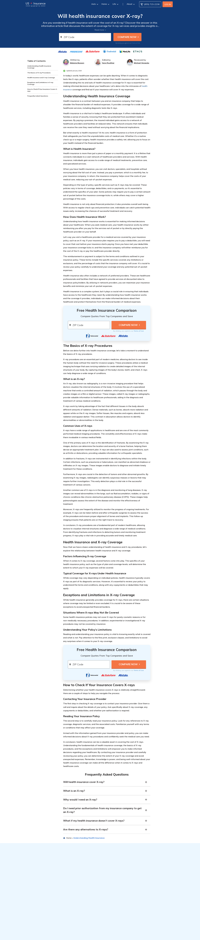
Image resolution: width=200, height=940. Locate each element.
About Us (150, 898)
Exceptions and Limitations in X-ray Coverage (40, 83)
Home (105, 4)
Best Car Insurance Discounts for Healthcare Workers (123, 909)
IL (74, 936)
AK (38, 936)
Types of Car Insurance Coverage (48, 898)
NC (137, 936)
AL (35, 936)
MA (98, 936)
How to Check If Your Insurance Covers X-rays (42, 90)
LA (87, 936)
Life (115, 4)
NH (124, 936)
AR (44, 936)
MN (104, 936)
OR (147, 936)
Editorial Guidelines (154, 902)
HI (69, 936)
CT (54, 936)
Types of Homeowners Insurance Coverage (48, 911)
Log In (168, 4)
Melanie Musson (77, 63)
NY (134, 936)
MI (101, 936)
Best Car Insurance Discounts (47, 907)
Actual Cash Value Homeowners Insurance (123, 919)
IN (77, 936)
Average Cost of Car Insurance (47, 902)
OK (143, 936)
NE (118, 936)
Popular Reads (116, 893)
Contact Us (151, 916)
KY (85, 936)
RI (153, 936)
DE (57, 936)
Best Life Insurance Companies (85, 911)
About (130, 4)
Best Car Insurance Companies (84, 898)
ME (91, 936)
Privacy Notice (152, 907)
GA (66, 936)
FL (63, 936)
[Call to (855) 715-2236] (150, 4)
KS (82, 936)
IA (79, 936)
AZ (41, 936)
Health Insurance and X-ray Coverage (41, 78)
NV (121, 936)
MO (111, 936)
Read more (99, 30)
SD (158, 936)
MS (107, 936)
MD (94, 936)
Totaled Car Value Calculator (121, 915)
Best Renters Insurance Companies (86, 916)
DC (60, 936)
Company (151, 893)
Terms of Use (136, 43)
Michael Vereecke (141, 63)
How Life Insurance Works (45, 917)
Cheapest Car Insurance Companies (87, 902)
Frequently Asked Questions (37, 96)
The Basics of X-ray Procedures (39, 73)
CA (47, 936)
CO (50, 936)
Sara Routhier (108, 63)
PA (150, 936)
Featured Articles (80, 893)
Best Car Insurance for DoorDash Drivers (123, 898)
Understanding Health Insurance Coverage (39, 67)
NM (130, 936)
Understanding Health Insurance (89, 838)
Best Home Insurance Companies (86, 907)
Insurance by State (45, 928)
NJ (128, 936)
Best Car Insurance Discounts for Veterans (123, 903)
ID (72, 936)
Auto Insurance (40, 932)
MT (114, 936)
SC (155, 936)
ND (140, 936)
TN (162, 936)
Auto (94, 4)
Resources (39, 893)
